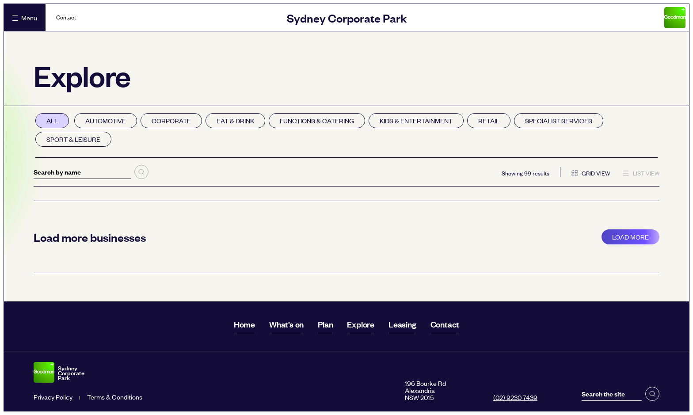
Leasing (402, 324)
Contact (66, 17)
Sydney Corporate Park (347, 17)
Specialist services (558, 120)
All (52, 120)
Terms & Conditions (114, 396)
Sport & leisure (73, 139)
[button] (652, 394)
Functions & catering (317, 120)
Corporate (171, 120)
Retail (488, 120)
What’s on (286, 324)
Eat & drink (235, 120)
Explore (360, 324)
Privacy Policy (53, 396)
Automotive (105, 120)
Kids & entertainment (416, 120)
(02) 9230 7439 (515, 397)
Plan (325, 324)
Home (244, 324)
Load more (630, 236)
